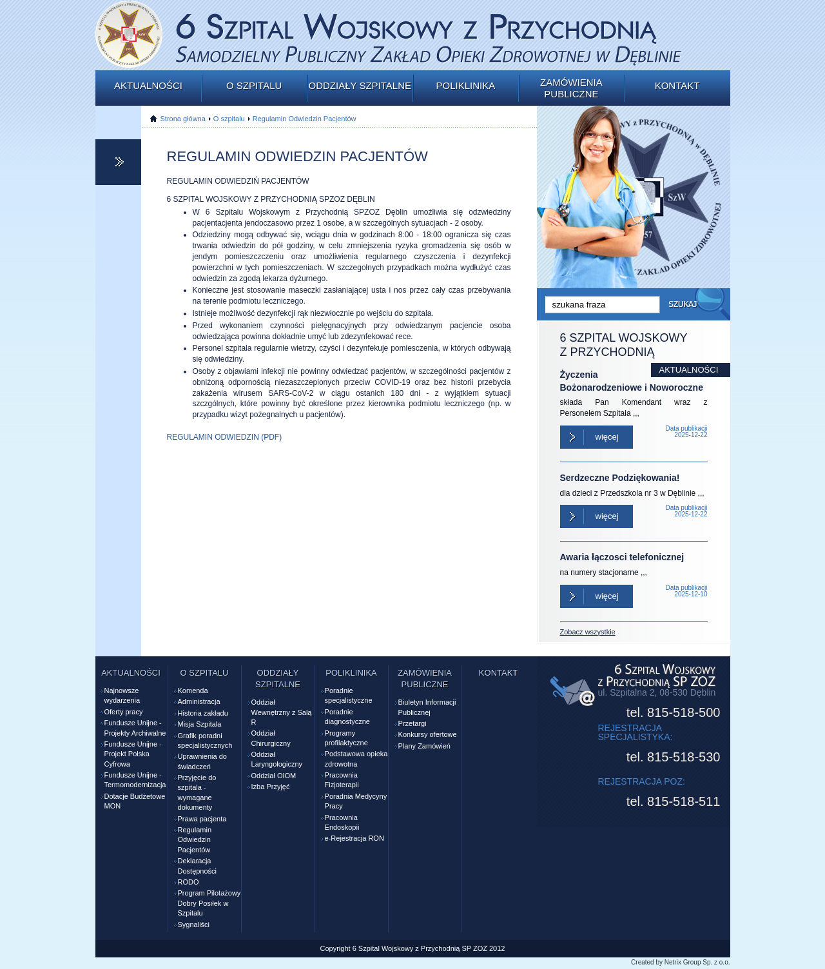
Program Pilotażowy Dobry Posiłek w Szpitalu (209, 903)
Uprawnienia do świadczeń (202, 761)
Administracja (199, 701)
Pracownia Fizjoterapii (342, 779)
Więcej (607, 437)
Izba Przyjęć (270, 786)
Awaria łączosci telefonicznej (622, 557)
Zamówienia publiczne (571, 88)
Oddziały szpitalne (359, 85)
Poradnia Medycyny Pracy (356, 801)
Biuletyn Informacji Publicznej (427, 707)
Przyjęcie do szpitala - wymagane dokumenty (197, 792)
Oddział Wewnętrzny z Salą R (281, 712)
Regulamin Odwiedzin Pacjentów (304, 118)
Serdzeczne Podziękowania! (620, 478)
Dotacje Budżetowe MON (135, 801)
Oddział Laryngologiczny (277, 759)
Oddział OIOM (273, 775)
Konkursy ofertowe (427, 734)
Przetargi (412, 723)
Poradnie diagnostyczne (347, 716)
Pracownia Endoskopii (342, 822)
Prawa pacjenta (202, 819)
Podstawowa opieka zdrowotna (356, 758)
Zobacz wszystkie (588, 632)
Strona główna (183, 118)
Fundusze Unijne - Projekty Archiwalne (135, 727)
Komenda (193, 690)
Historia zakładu (203, 713)
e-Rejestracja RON (354, 838)
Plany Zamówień (424, 746)
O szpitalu (254, 85)
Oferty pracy (123, 712)
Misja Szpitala (200, 724)
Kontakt (677, 85)
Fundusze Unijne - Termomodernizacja (135, 779)
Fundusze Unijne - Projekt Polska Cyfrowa (133, 754)
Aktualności (148, 85)
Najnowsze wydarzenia (122, 695)
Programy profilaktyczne (346, 738)
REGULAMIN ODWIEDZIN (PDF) (224, 437)
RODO (188, 882)
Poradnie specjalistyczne (349, 695)
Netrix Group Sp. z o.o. (697, 962)
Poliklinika (465, 85)
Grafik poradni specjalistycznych (205, 740)
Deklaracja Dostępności (197, 865)
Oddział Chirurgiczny (271, 738)
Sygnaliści (194, 924)
